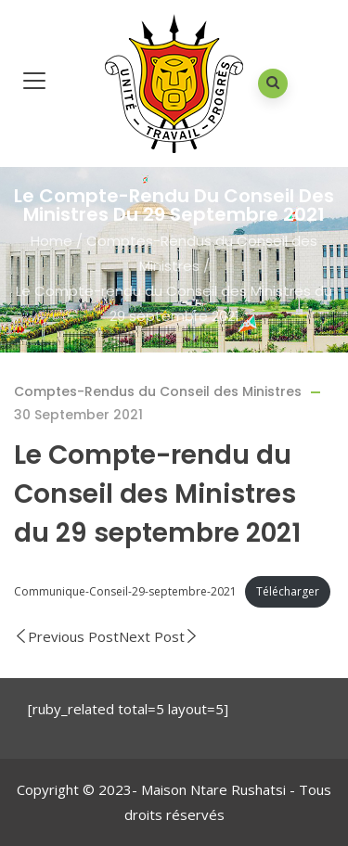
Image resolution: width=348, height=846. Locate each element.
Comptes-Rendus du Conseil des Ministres (158, 391)
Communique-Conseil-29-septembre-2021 (125, 591)
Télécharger (287, 591)
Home (51, 240)
